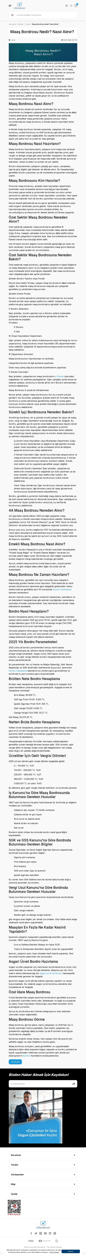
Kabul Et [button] (70, 1251)
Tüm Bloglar (15, 1062)
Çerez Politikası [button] (54, 1252)
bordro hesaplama (18, 670)
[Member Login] (66, 5)
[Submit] (73, 1083)
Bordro (26, 1055)
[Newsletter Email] (43, 1083)
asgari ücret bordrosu (50, 973)
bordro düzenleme (62, 589)
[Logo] (19, 5)
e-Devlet (59, 376)
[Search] (43, 15)
